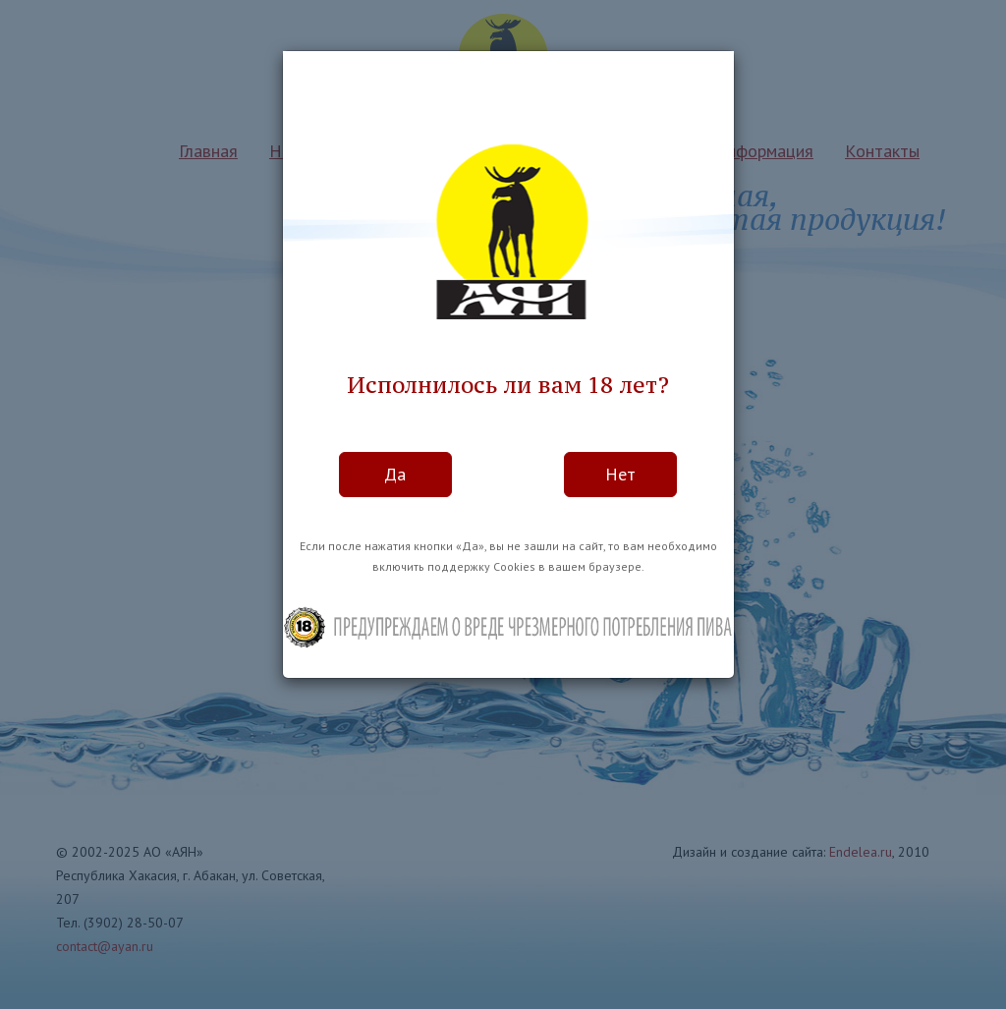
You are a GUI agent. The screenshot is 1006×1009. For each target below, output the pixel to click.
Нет (620, 474)
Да (395, 474)
